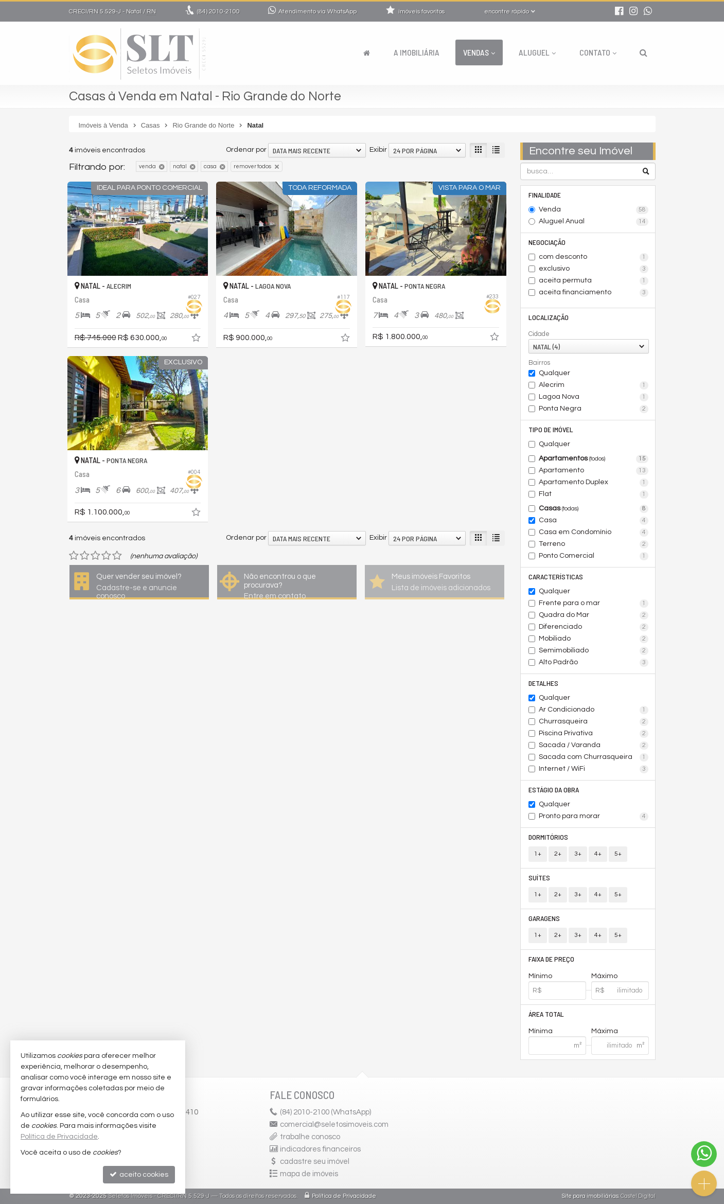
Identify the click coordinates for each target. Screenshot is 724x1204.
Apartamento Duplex (593, 483)
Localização (548, 317)
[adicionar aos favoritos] (197, 339)
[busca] (643, 52)
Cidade (539, 334)
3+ (577, 854)
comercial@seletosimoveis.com (334, 1124)
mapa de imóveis (309, 1174)
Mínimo (540, 976)
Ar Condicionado (593, 710)
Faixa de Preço (551, 958)
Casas (593, 509)
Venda (593, 210)
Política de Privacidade (344, 1196)
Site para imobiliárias (590, 1196)
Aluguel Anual (593, 222)
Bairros (539, 362)
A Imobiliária (416, 52)
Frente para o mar (593, 603)
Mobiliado (593, 639)
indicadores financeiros (320, 1149)
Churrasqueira (593, 722)
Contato (597, 52)
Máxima (604, 1031)
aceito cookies (139, 1174)
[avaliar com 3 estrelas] (95, 556)
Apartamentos (593, 459)
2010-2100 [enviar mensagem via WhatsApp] (218, 11)
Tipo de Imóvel (550, 429)
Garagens (544, 918)
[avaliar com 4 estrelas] (106, 556)
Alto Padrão (593, 663)
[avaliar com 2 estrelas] (85, 556)
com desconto (593, 257)
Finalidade (544, 194)
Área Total (546, 1014)
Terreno (593, 544)
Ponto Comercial (593, 556)
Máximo (604, 976)
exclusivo (593, 269)
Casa (593, 521)
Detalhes (543, 683)
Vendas (479, 52)
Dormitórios (548, 837)
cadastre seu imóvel (314, 1161)
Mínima (540, 1031)
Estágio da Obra (553, 789)
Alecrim (593, 385)
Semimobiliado (593, 651)
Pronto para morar (593, 816)
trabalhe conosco (310, 1137)
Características (555, 576)
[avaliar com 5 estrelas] (117, 556)
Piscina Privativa (593, 734)
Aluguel (537, 52)
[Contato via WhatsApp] (704, 1154)
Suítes (539, 877)
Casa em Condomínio (593, 532)
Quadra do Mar (593, 615)
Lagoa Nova (593, 397)
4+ (598, 854)
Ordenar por (246, 149)
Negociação (547, 242)
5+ (618, 854)
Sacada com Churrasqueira (593, 757)
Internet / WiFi (593, 769)
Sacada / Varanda (593, 745)
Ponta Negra (593, 409)
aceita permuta (593, 281)
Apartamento (593, 471)
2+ (557, 854)
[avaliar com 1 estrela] (74, 556)
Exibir (378, 149)
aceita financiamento (593, 293)
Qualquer (554, 373)
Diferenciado (593, 627)
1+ (537, 854)
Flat (593, 494)
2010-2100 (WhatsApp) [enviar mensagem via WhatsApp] (325, 1112)
